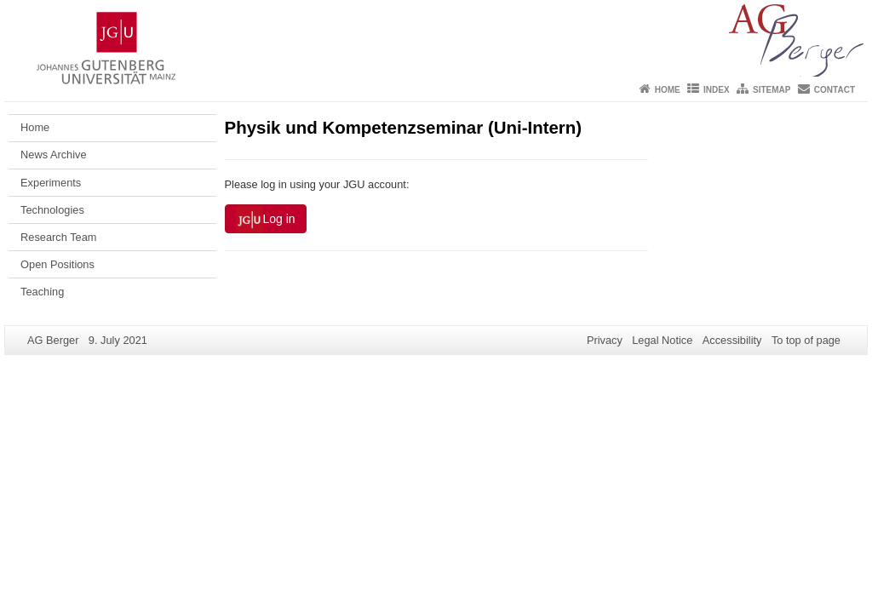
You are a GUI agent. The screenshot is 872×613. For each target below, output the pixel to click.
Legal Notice (662, 340)
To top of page (806, 340)
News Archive (53, 154)
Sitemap (771, 90)
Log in (265, 219)
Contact (834, 90)
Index (716, 90)
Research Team (58, 237)
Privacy (604, 340)
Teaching (42, 291)
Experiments (50, 182)
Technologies (52, 209)
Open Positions (57, 264)
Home (667, 90)
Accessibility (732, 340)
